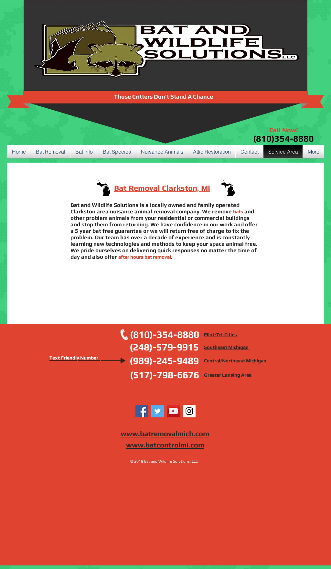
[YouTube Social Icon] (173, 411)
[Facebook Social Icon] (141, 411)
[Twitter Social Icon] (157, 411)
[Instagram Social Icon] (189, 411)
